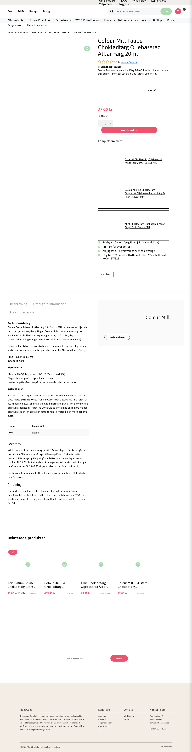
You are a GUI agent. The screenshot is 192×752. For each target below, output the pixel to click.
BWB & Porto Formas (87, 20)
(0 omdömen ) (129, 62)
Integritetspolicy (105, 723)
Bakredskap (62, 20)
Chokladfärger (36, 32)
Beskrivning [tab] (18, 304)
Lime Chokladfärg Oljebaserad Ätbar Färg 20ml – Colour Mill (94, 584)
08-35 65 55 (161, 729)
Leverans (102, 716)
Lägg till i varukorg (129, 129)
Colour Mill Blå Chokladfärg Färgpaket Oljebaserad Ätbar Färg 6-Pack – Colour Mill (58, 584)
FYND (20, 11)
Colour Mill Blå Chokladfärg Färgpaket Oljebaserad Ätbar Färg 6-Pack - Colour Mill (145, 193)
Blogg (46, 11)
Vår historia (129, 716)
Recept (33, 11)
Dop (169, 20)
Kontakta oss (103, 726)
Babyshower (15, 25)
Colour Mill (38, 426)
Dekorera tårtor (127, 20)
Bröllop (157, 20)
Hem (10, 32)
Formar (108, 20)
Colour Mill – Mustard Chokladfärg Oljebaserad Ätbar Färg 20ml (133, 584)
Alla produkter (16, 20)
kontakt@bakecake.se (159, 723)
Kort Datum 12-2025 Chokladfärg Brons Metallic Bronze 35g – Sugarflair (21, 584)
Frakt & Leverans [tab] (22, 312)
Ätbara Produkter (40, 20)
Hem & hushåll (35, 25)
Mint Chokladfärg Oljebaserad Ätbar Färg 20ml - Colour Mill (145, 226)
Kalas (145, 20)
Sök (166, 11)
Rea (10, 11)
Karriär (127, 719)
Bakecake (168, 747)
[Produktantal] (105, 123)
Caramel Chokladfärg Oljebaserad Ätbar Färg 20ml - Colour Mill (143, 161)
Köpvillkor (102, 719)
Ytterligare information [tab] (49, 304)
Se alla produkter (117, 337)
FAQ (100, 729)
